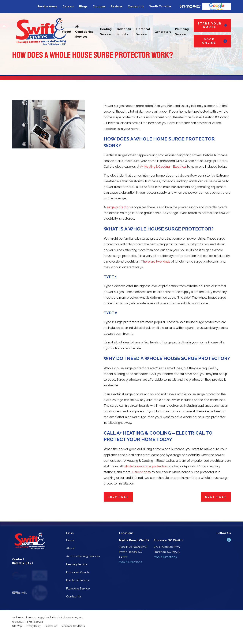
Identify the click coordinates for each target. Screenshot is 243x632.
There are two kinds (155, 261)
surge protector (118, 207)
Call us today (141, 472)
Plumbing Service (78, 588)
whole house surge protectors (146, 466)
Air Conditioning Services (83, 556)
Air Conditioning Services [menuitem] (84, 31)
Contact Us (136, 6)
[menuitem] (17, 626)
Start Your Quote (212, 25)
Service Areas (47, 6)
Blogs (83, 6)
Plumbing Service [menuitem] (182, 31)
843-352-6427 (190, 6)
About (70, 548)
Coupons (99, 6)
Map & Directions (130, 562)
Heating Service (76, 564)
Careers (68, 6)
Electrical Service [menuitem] (143, 31)
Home (70, 540)
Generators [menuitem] (163, 31)
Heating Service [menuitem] (106, 31)
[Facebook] (229, 540)
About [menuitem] (66, 31)
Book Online (214, 41)
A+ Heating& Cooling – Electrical (163, 166)
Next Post (216, 497)
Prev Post (118, 497)
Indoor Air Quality (78, 572)
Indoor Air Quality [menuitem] (124, 31)
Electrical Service (77, 580)
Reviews (117, 6)
